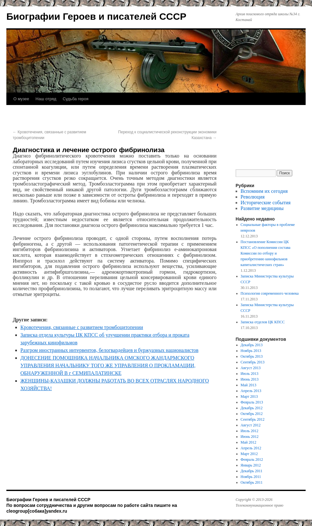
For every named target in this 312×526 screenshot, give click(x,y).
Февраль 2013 (252, 402)
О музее (21, 98)
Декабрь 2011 (252, 471)
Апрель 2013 (251, 391)
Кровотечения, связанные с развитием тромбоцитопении (81, 327)
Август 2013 (251, 368)
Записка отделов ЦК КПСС (263, 322)
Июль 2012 (250, 431)
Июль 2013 (250, 373)
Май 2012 (248, 442)
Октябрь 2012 (252, 413)
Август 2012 (251, 425)
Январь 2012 (251, 465)
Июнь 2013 (250, 379)
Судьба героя (76, 98)
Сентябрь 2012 (253, 419)
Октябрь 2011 (252, 482)
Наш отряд (46, 98)
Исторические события (266, 202)
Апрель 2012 (251, 448)
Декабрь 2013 (252, 345)
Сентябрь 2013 (253, 362)
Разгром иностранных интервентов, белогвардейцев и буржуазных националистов (109, 350)
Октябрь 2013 (252, 356)
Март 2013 (249, 396)
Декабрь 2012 (252, 408)
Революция (253, 197)
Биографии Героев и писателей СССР (96, 16)
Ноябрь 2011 (251, 476)
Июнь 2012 (250, 436)
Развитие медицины (262, 208)
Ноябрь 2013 (251, 350)
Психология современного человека (270, 293)
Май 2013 (248, 385)
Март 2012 (249, 454)
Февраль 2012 (252, 459)
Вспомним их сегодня (264, 191)
